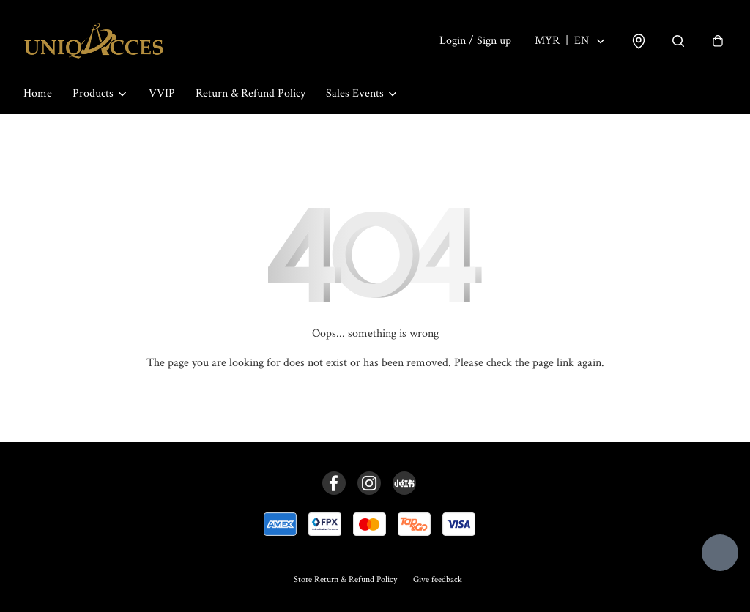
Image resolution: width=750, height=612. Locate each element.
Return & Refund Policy (250, 93)
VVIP (162, 93)
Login (475, 40)
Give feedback (437, 579)
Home (37, 93)
